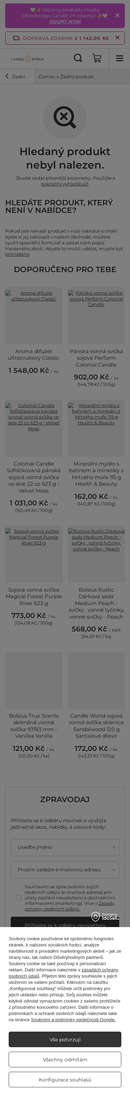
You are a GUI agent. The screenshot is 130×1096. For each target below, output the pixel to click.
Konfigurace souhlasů (65, 1080)
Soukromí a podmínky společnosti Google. (73, 1019)
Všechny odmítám (65, 1060)
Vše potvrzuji (65, 1039)
